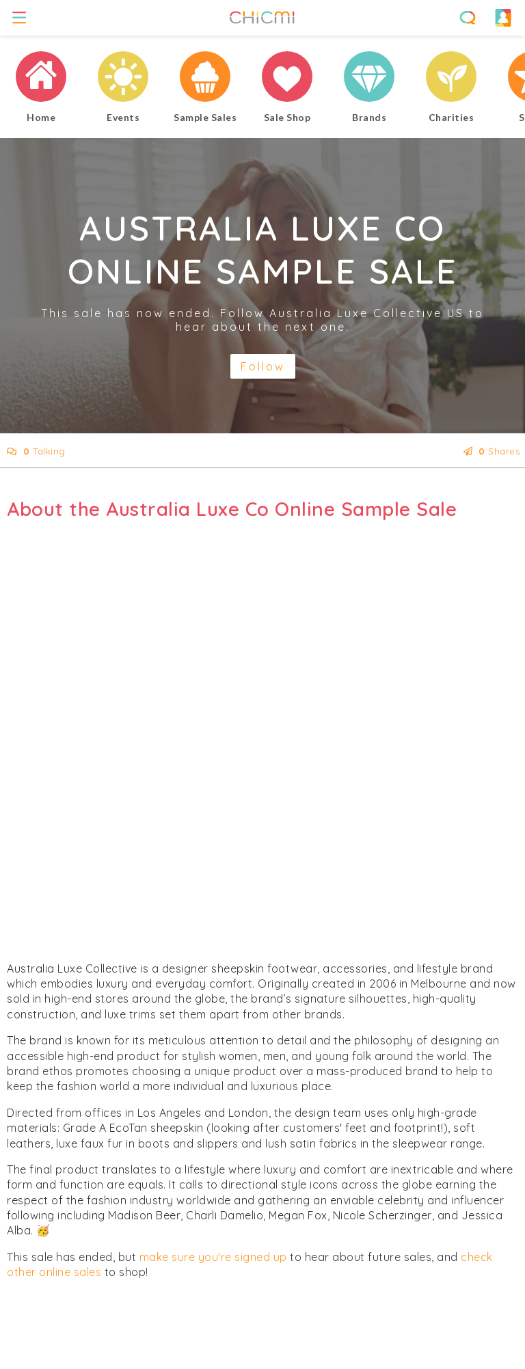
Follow (263, 366)
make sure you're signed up (213, 1257)
